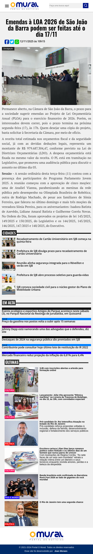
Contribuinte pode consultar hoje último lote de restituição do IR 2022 (45, 347)
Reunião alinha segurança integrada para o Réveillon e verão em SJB (50, 264)
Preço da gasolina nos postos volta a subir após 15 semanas (38, 321)
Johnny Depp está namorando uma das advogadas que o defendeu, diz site (45, 330)
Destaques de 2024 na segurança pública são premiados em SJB (41, 339)
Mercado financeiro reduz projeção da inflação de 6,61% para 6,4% (43, 355)
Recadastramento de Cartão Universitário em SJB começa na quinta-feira (54, 240)
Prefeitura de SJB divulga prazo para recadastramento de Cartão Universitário (52, 252)
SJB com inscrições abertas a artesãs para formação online (61, 369)
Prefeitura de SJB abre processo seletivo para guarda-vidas (53, 275)
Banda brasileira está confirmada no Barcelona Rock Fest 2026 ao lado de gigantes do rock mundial (63, 477)
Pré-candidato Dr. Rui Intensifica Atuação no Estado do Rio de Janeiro (62, 423)
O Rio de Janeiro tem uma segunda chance (61, 502)
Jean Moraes (60, 551)
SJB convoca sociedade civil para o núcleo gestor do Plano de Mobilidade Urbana (54, 288)
